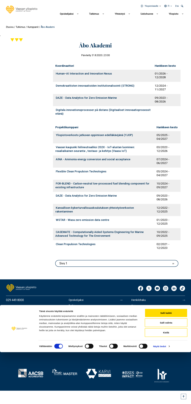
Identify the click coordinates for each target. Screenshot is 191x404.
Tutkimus (94, 13)
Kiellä (166, 384)
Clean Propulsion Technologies (76, 244)
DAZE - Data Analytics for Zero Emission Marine (86, 98)
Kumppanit (32, 27)
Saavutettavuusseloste (146, 344)
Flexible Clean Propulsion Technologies (81, 171)
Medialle (137, 319)
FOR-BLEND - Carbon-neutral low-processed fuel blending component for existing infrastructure (102, 185)
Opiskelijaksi (67, 13)
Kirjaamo (137, 306)
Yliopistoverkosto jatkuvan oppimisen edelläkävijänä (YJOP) (94, 135)
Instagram (165, 288)
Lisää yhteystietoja (18, 324)
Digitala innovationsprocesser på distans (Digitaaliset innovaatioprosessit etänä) (103, 111)
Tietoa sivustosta (142, 331)
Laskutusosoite (141, 312)
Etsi (177, 6)
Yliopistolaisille (151, 6)
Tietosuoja (138, 338)
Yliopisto (173, 13)
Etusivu (10, 27)
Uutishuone (147, 13)
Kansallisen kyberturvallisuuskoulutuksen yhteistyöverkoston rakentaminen (94, 209)
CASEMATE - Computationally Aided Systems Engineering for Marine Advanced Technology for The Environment (99, 233)
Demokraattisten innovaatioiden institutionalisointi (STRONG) (95, 85)
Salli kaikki (166, 364)
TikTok (182, 288)
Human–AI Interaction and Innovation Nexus (84, 73)
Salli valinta (166, 374)
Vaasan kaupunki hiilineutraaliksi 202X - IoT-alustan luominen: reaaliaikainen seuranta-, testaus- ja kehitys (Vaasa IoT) (95, 149)
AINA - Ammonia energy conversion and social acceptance (93, 159)
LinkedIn (174, 288)
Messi (135, 325)
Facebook (140, 288)
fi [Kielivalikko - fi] (168, 6)
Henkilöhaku (139, 300)
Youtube (157, 288)
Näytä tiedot (159, 398)
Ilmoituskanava (141, 350)
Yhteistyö (120, 13)
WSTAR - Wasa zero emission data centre (82, 220)
